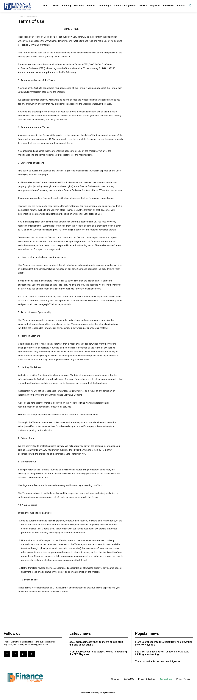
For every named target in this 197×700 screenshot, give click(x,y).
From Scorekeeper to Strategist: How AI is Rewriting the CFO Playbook (98, 653)
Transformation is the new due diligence (157, 661)
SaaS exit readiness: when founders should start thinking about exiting (96, 643)
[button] (190, 5)
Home (20, 16)
